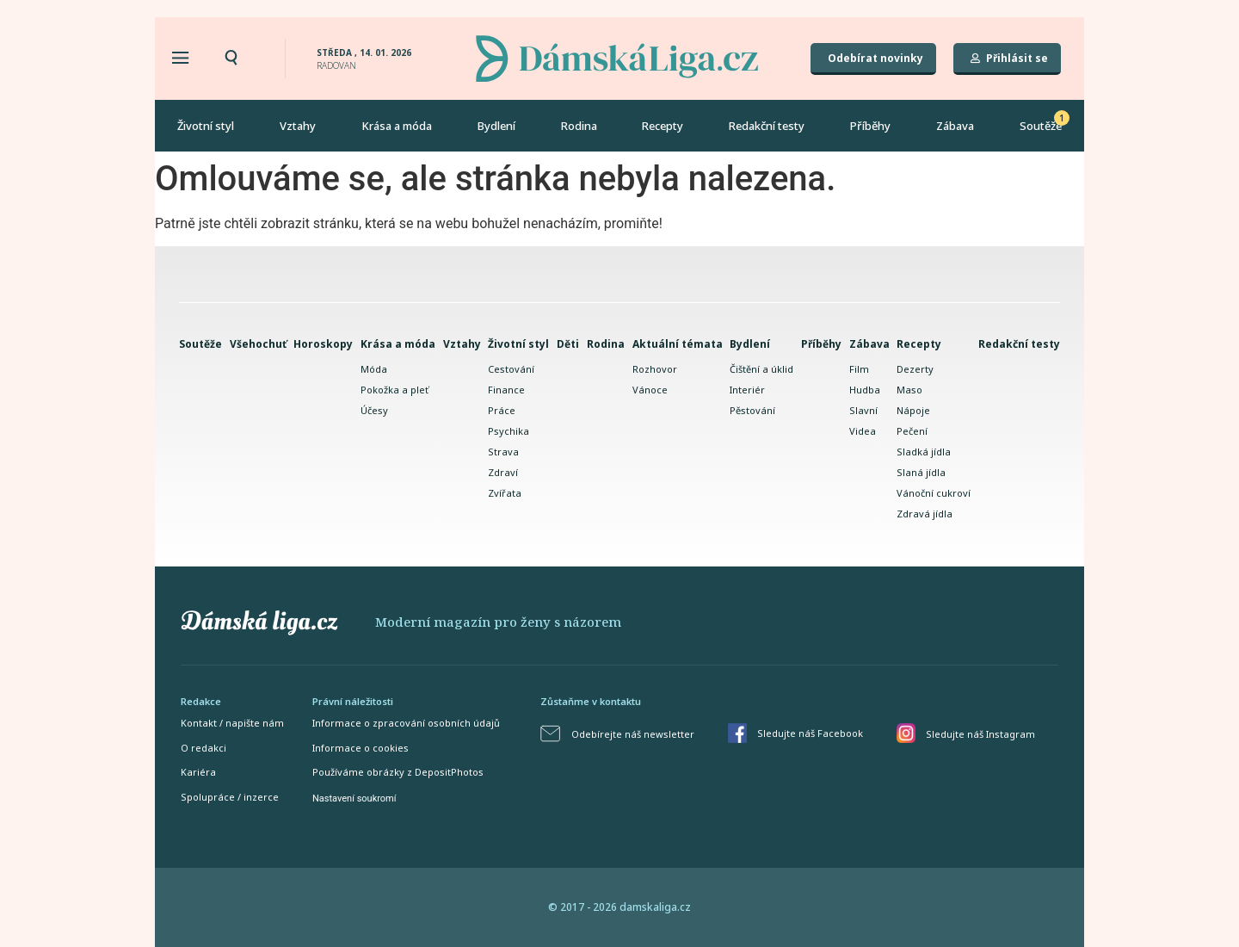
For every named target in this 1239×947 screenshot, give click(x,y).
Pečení (912, 430)
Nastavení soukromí (354, 798)
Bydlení (496, 125)
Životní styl (205, 125)
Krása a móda (396, 125)
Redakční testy (766, 125)
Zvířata (504, 492)
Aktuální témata (677, 344)
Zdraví (503, 472)
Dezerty (915, 368)
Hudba (864, 389)
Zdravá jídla (924, 513)
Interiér (747, 389)
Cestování (511, 368)
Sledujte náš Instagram (980, 733)
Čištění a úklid (761, 368)
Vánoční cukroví (934, 492)
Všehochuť (258, 344)
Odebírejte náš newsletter (632, 733)
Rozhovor (654, 368)
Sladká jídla (924, 451)
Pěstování (752, 410)
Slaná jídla (921, 472)
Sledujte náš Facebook (810, 733)
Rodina (579, 125)
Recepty (662, 125)
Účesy (374, 410)
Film (859, 368)
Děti (568, 344)
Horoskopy (323, 344)
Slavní (863, 410)
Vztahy (298, 125)
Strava (503, 451)
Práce (501, 410)
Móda (374, 368)
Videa (862, 430)
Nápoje (913, 410)
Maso (909, 389)
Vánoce (650, 389)
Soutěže (1041, 125)
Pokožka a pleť (394, 389)
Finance (506, 389)
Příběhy (870, 125)
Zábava (955, 125)
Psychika (508, 430)
